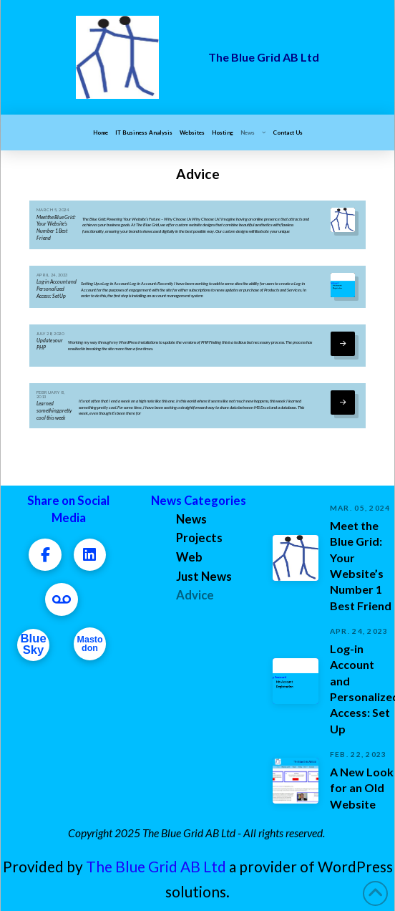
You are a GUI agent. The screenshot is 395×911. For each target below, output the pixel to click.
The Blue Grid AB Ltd (156, 866)
